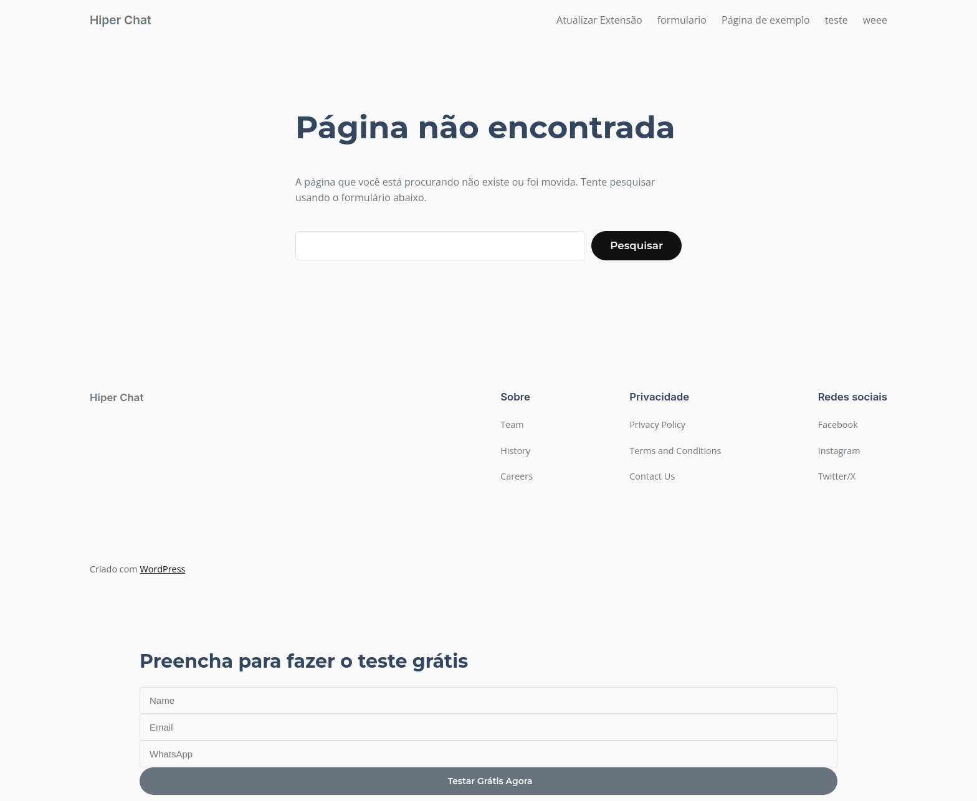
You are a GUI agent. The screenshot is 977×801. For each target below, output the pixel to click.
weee (875, 20)
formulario (682, 20)
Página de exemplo (766, 20)
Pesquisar (636, 245)
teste (836, 20)
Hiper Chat (120, 19)
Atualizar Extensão (599, 20)
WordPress (162, 569)
